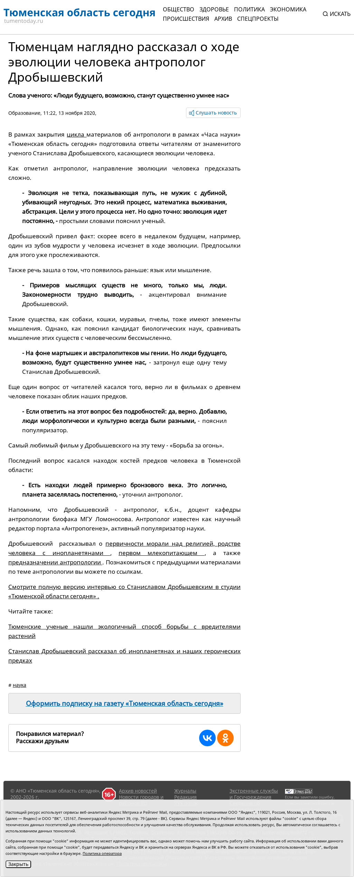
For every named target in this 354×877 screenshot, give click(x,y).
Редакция (185, 797)
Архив (223, 18)
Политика (249, 9)
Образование (24, 113)
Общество (178, 9)
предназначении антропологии (55, 562)
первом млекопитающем (162, 553)
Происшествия (186, 18)
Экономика (288, 9)
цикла (76, 134)
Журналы (185, 790)
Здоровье (214, 9)
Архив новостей (138, 790)
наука (19, 685)
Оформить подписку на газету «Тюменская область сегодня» (124, 703)
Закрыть (18, 864)
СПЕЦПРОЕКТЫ (258, 18)
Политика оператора (102, 853)
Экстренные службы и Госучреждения (254, 793)
